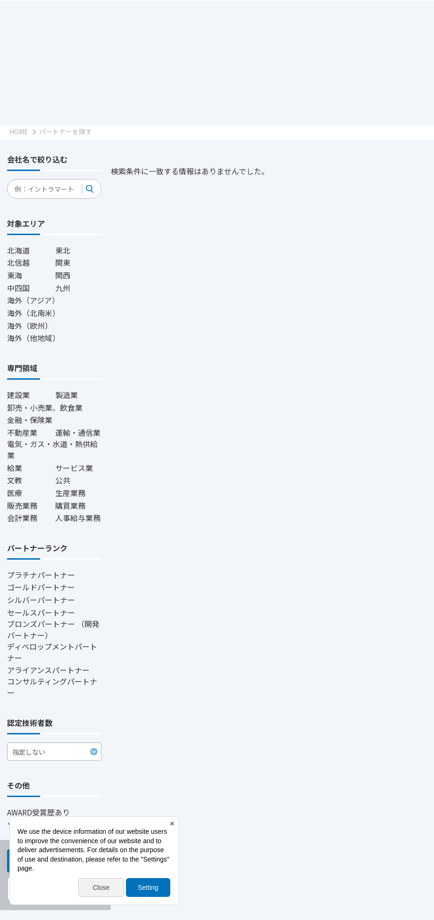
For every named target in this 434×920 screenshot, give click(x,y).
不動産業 (22, 432)
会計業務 (22, 517)
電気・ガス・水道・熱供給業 (52, 449)
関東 (62, 262)
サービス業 (74, 467)
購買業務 (70, 505)
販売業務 (22, 505)
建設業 (18, 394)
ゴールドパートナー (41, 587)
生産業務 (70, 492)
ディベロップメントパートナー (52, 652)
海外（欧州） (29, 325)
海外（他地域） (33, 337)
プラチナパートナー (41, 574)
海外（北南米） (33, 312)
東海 (14, 275)
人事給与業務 (77, 517)
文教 (14, 480)
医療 (14, 492)
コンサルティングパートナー (52, 687)
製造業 (66, 394)
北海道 (18, 250)
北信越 (18, 262)
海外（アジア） (33, 300)
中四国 (18, 287)
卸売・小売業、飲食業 (45, 407)
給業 (14, 467)
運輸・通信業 (77, 432)
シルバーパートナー (41, 599)
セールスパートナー (41, 612)
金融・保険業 (29, 419)
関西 (62, 275)
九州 (62, 287)
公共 (62, 480)
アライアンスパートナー (48, 670)
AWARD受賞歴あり (38, 812)
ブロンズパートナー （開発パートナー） (53, 629)
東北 (62, 250)
